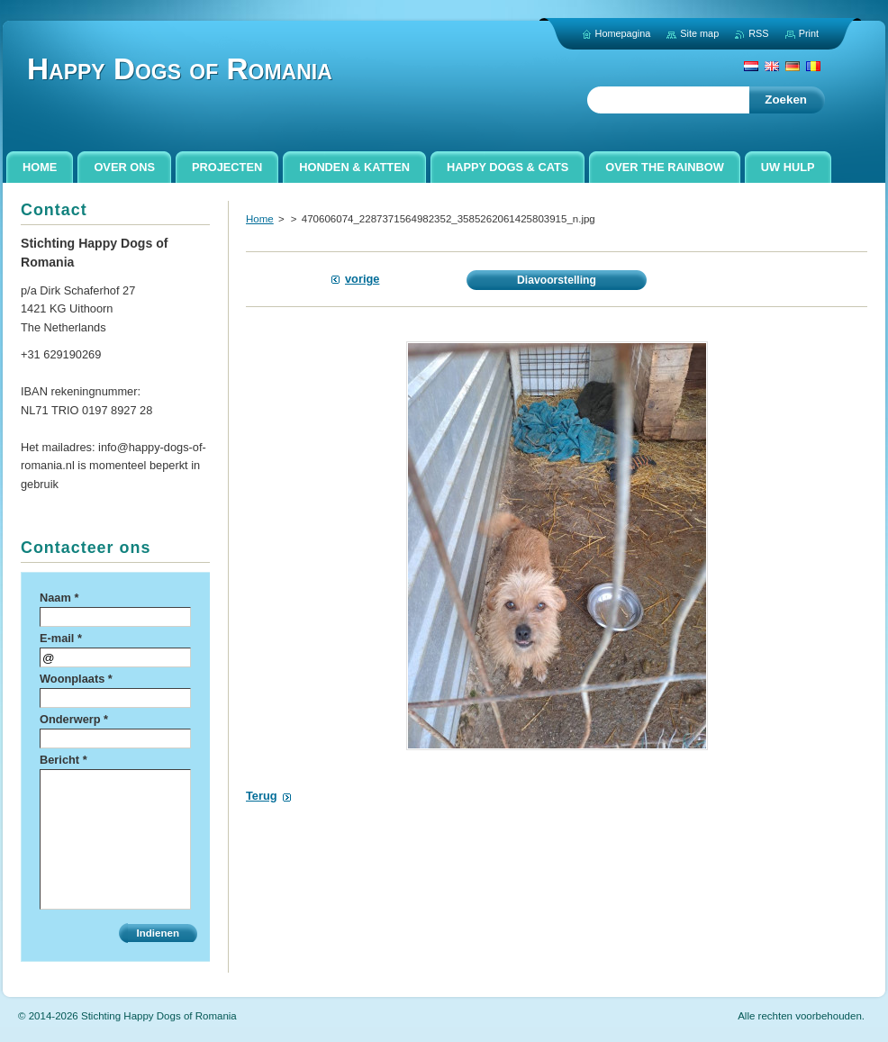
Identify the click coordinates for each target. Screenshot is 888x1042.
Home (260, 218)
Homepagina (623, 33)
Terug (261, 795)
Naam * (59, 597)
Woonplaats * (76, 678)
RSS (758, 33)
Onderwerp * (74, 719)
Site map (699, 33)
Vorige (362, 278)
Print (809, 33)
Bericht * (63, 759)
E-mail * (61, 638)
